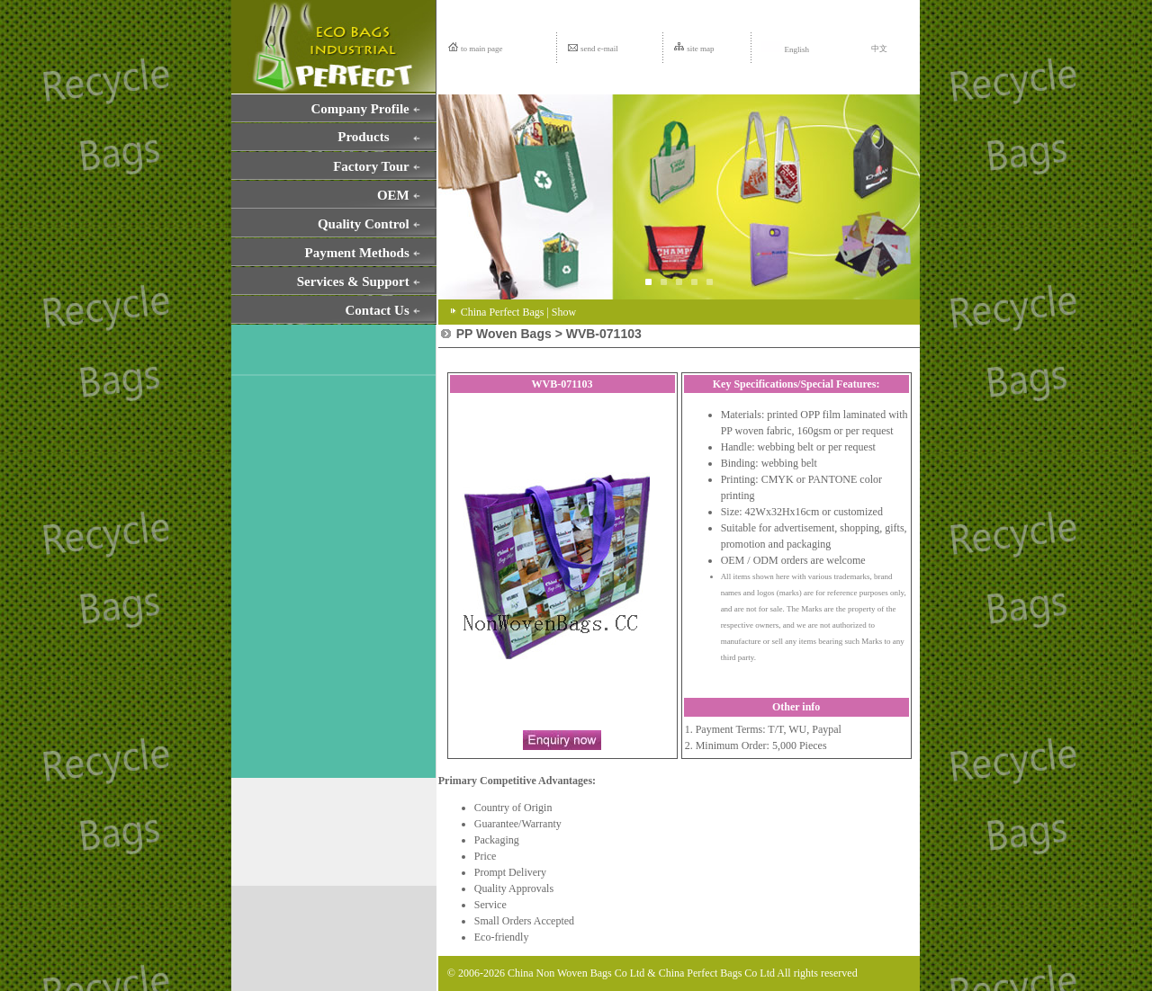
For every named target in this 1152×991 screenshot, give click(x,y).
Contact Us (378, 310)
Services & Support (353, 281)
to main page (482, 48)
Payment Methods (357, 253)
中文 (879, 48)
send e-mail (599, 48)
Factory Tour (371, 166)
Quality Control (364, 224)
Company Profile (359, 109)
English (785, 49)
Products (363, 136)
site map (700, 48)
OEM (393, 195)
